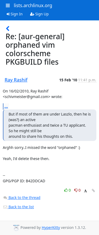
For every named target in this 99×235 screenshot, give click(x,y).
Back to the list (18, 206)
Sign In (15, 13)
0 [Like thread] (68, 190)
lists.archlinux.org (33, 5)
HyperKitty (51, 227)
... (6, 106)
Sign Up (39, 13)
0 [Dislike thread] (77, 190)
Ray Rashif (16, 80)
